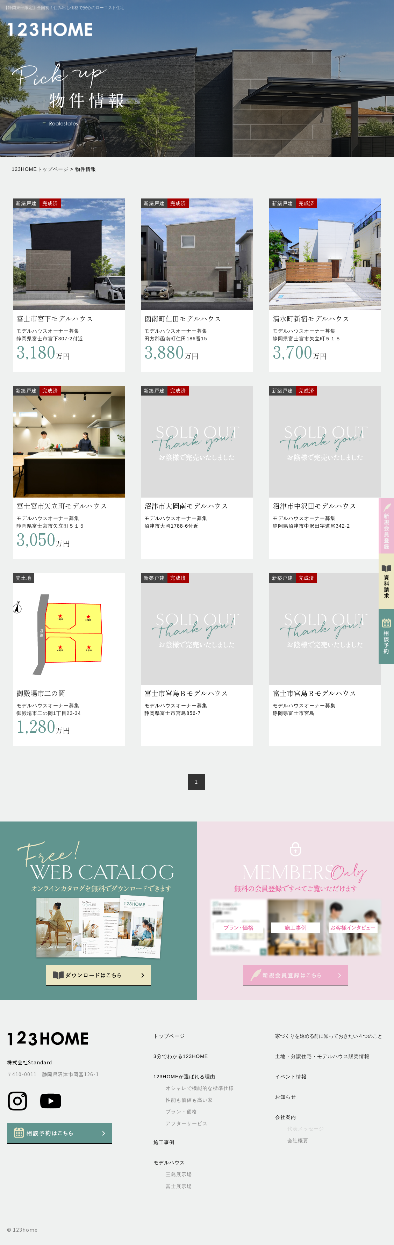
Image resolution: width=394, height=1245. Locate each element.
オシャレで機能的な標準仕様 (200, 1088)
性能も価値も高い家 (189, 1100)
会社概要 (297, 1140)
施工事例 (163, 1142)
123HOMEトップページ (40, 169)
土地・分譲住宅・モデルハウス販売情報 (322, 1056)
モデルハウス (169, 1162)
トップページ (169, 1036)
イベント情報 (291, 1076)
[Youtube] (50, 1110)
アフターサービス (187, 1123)
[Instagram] (18, 1110)
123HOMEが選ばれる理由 (184, 1076)
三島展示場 (179, 1174)
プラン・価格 (181, 1111)
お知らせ (285, 1097)
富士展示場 (179, 1186)
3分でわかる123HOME (180, 1056)
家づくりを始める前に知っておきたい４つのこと (328, 1036)
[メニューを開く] (378, 29)
